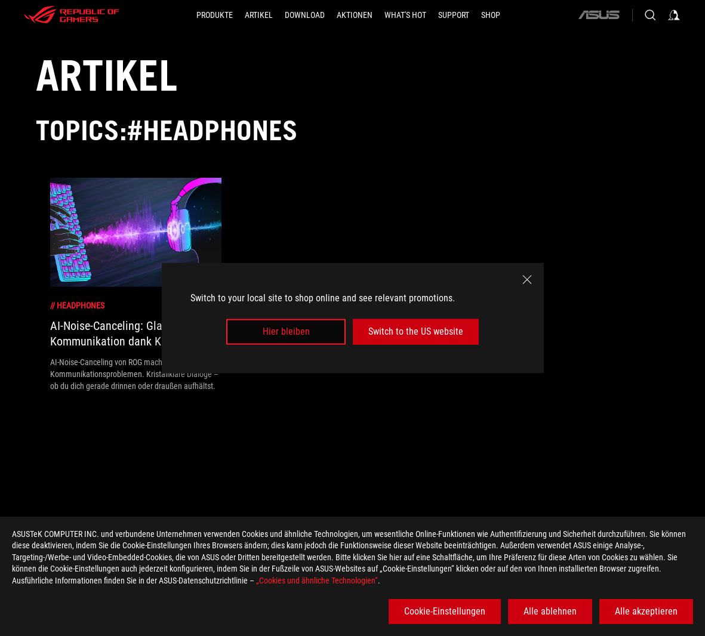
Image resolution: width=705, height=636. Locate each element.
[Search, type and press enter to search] (650, 15)
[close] (527, 280)
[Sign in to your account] (674, 15)
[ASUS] (599, 15)
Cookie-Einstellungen (444, 611)
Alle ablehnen (550, 611)
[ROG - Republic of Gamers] (71, 15)
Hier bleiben (286, 331)
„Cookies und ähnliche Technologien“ (317, 580)
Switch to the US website (415, 331)
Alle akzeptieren (646, 611)
